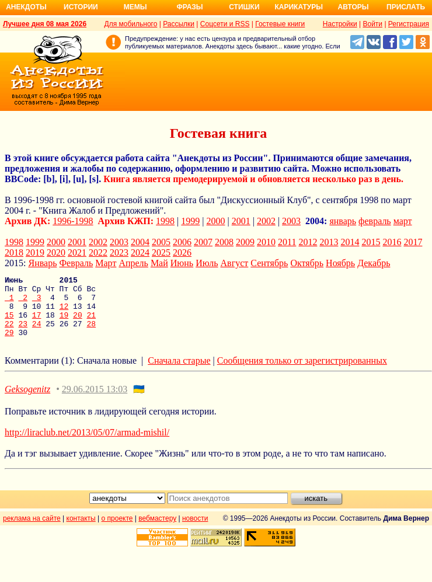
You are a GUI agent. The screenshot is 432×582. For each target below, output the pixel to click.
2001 (241, 221)
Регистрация (408, 24)
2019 (35, 252)
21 (91, 323)
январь (342, 221)
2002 (266, 221)
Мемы (135, 7)
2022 (98, 252)
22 (9, 334)
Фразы (189, 7)
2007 (203, 242)
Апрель (133, 263)
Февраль (76, 263)
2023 (119, 252)
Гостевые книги (280, 24)
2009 (245, 242)
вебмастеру (157, 531)
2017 (412, 242)
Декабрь (373, 263)
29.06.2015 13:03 (94, 401)
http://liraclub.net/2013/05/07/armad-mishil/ (87, 444)
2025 (161, 252)
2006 (182, 242)
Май (159, 263)
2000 (216, 221)
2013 (328, 242)
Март (105, 263)
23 (22, 334)
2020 (56, 252)
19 (64, 323)
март (402, 221)
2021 (77, 252)
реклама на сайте (32, 531)
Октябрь (306, 263)
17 (36, 323)
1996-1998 (73, 221)
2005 (161, 242)
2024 (140, 252)
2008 (224, 242)
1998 (165, 221)
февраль (374, 221)
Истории (81, 7)
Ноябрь (340, 263)
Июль (207, 263)
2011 (287, 242)
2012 (307, 242)
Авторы (353, 7)
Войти (372, 24)
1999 (190, 221)
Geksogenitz (27, 401)
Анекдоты (26, 7)
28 (91, 334)
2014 (349, 242)
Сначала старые (179, 373)
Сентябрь (269, 263)
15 (9, 323)
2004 (140, 242)
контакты (81, 531)
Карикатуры (298, 7)
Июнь (181, 263)
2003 (291, 221)
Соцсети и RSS (225, 24)
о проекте (117, 531)
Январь (42, 263)
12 (64, 313)
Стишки (244, 7)
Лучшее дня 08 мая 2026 (44, 24)
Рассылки (178, 24)
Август (235, 263)
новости (195, 531)
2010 (266, 242)
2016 (391, 242)
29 (9, 344)
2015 (370, 242)
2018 (14, 252)
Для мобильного (131, 24)
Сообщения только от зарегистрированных (302, 373)
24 (36, 334)
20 (77, 323)
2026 (182, 252)
